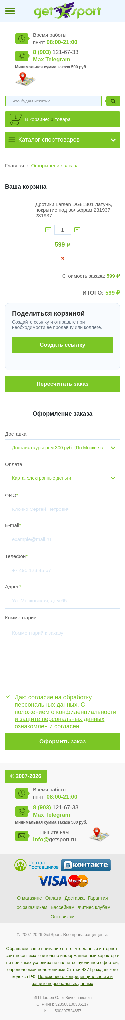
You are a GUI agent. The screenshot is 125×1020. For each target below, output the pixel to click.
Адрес (13, 586)
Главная (14, 165)
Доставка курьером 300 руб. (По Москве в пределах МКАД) (57, 450)
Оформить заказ (62, 741)
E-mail (13, 525)
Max (38, 59)
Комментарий (20, 617)
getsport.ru (54, 839)
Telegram (57, 59)
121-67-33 (55, 52)
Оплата (13, 464)
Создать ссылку (62, 345)
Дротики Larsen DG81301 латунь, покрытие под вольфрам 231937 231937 (73, 209)
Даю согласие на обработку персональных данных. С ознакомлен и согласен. (65, 712)
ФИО (11, 495)
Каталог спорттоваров (49, 139)
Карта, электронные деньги (41, 478)
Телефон (16, 556)
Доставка (15, 434)
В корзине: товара (48, 119)
